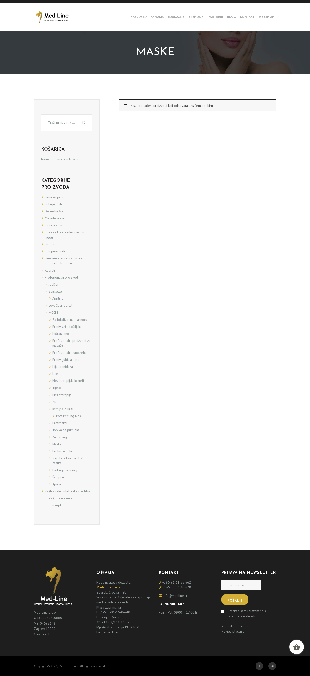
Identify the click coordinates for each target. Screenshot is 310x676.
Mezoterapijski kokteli (68, 381)
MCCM (53, 312)
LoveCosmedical (60, 305)
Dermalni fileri (55, 211)
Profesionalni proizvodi (62, 277)
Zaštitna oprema (60, 498)
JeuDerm (55, 284)
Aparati (50, 270)
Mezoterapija (54, 218)
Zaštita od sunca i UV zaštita (67, 460)
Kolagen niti (53, 204)
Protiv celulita (62, 451)
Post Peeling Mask (69, 416)
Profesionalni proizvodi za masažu (71, 343)
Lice (55, 373)
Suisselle (55, 291)
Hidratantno (60, 333)
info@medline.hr (175, 596)
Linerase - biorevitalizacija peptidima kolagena (63, 260)
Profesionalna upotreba (69, 352)
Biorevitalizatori (56, 225)
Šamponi (58, 477)
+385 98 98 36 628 (176, 587)
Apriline (57, 298)
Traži (84, 122)
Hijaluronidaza (62, 366)
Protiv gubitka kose (66, 359)
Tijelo (56, 388)
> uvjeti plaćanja (232, 631)
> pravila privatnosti (235, 626)
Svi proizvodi (55, 251)
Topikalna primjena (66, 430)
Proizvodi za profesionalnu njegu (64, 234)
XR (54, 402)
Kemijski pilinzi (55, 197)
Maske (57, 444)
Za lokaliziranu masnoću (69, 319)
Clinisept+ (56, 505)
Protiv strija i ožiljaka (67, 326)
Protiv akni (59, 423)
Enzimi (49, 244)
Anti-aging (59, 437)
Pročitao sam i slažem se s (246, 613)
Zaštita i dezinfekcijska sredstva (68, 491)
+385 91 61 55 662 (176, 582)
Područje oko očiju (65, 470)
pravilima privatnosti (240, 616)
